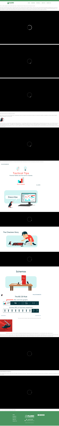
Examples (14, 416)
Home (14, 414)
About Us (14, 419)
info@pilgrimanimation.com (30, 420)
